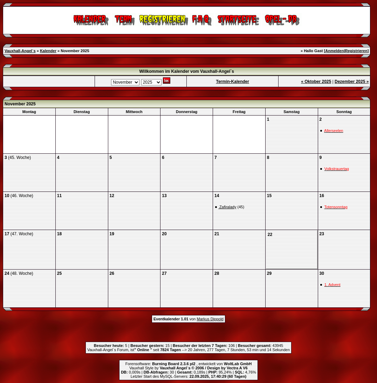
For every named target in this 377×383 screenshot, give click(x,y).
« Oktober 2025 (316, 81)
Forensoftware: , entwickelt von (188, 364)
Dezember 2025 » (352, 81)
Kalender (48, 51)
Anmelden (334, 51)
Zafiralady (227, 207)
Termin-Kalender (232, 81)
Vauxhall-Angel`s (20, 51)
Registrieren (356, 51)
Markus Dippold (210, 319)
